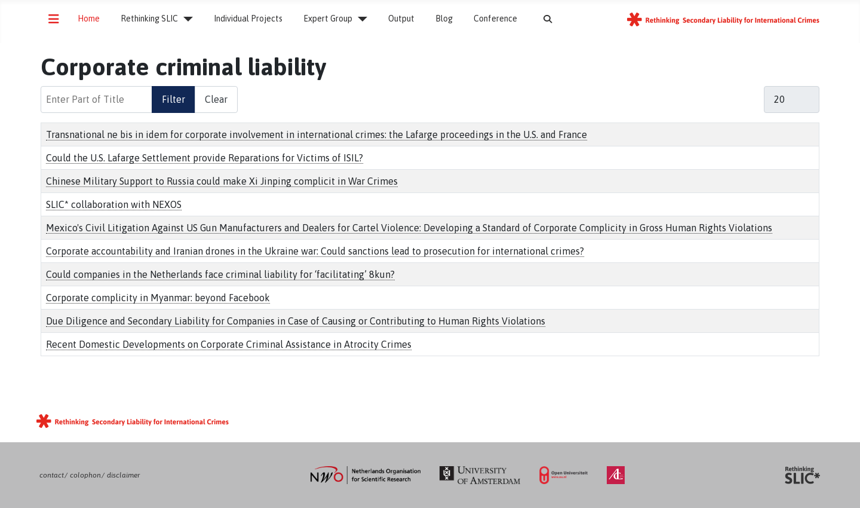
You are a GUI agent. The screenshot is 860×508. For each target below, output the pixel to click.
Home (89, 18)
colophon (85, 475)
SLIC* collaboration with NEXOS (114, 204)
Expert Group (327, 18)
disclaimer (123, 475)
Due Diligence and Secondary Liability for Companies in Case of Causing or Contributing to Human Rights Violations (295, 321)
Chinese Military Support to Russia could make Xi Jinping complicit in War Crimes (222, 181)
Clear (216, 99)
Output (401, 18)
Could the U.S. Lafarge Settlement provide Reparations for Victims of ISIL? (204, 157)
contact (51, 475)
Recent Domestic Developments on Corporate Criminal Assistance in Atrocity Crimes (228, 344)
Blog (444, 18)
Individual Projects (248, 18)
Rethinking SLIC (149, 18)
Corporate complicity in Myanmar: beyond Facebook (158, 297)
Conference (495, 18)
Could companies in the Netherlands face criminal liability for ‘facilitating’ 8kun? (220, 274)
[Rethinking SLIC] (185, 19)
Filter (173, 99)
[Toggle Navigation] (54, 19)
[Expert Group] (359, 19)
